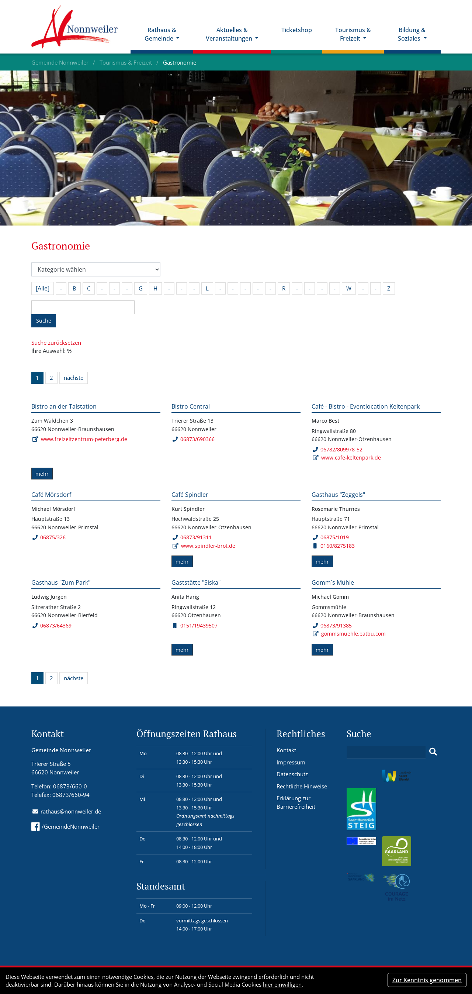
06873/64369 (51, 625)
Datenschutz (292, 774)
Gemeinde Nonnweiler (60, 62)
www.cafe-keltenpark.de (351, 457)
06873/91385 (332, 625)
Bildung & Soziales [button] (412, 34)
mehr (42, 473)
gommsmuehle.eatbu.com (353, 633)
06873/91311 (192, 537)
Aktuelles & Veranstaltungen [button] (230, 34)
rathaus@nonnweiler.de (71, 811)
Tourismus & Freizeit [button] (353, 34)
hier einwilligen (282, 984)
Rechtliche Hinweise (302, 786)
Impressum (291, 762)
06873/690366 (193, 439)
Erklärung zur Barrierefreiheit (296, 802)
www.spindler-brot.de (208, 545)
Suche (43, 320)
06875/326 (48, 537)
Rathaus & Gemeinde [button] (160, 34)
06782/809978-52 (337, 449)
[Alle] (42, 288)
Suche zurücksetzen (56, 342)
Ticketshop (296, 30)
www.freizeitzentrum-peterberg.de (84, 439)
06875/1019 (330, 537)
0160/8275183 (334, 545)
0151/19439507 (195, 625)
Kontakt (286, 750)
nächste (73, 377)
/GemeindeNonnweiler (65, 826)
